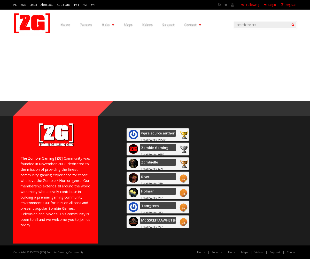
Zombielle (149, 162)
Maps (128, 24)
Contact (192, 24)
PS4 (76, 5)
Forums (86, 24)
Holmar (147, 191)
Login (272, 5)
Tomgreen (150, 205)
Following (252, 5)
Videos (147, 24)
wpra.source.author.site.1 (163, 133)
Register (291, 5)
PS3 (85, 5)
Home (65, 24)
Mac (23, 5)
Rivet (145, 176)
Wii (93, 5)
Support (168, 24)
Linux (33, 5)
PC (15, 5)
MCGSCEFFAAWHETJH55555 (164, 220)
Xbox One (63, 5)
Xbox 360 (46, 5)
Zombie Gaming (154, 147)
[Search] (293, 25)
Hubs (108, 24)
